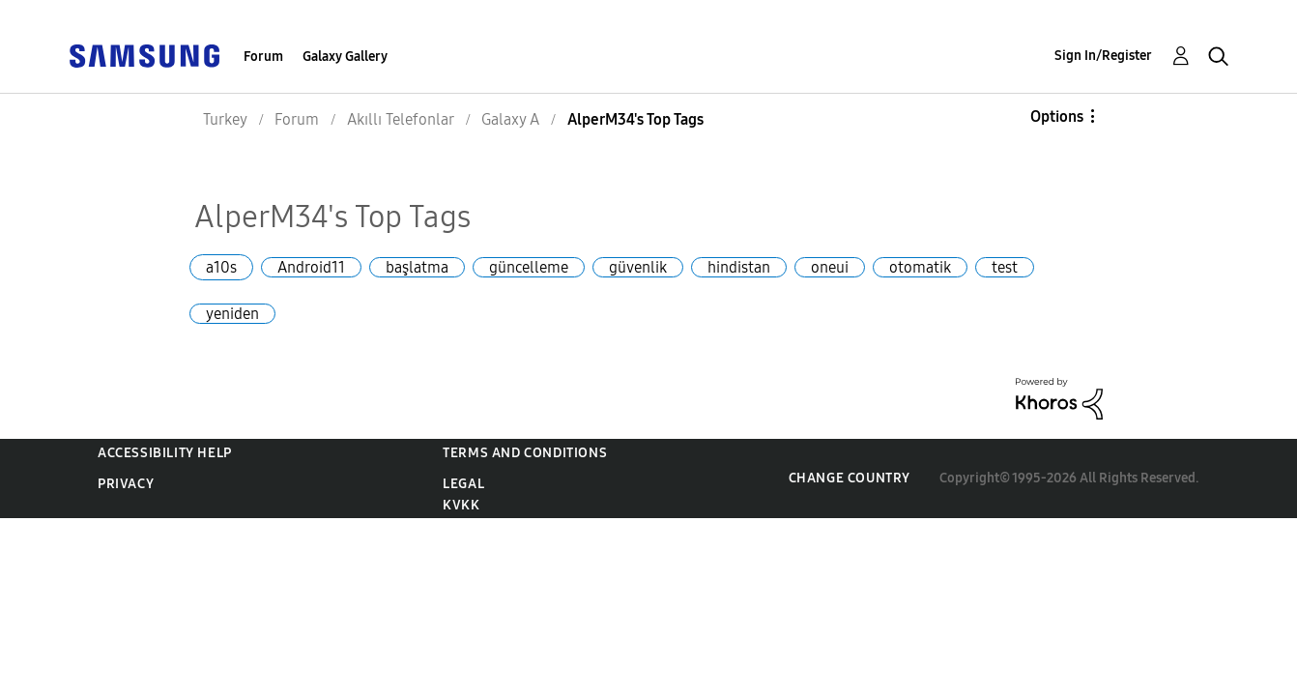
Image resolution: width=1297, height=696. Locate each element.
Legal (463, 484)
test (1005, 267)
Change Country (849, 478)
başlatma (417, 267)
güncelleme (528, 267)
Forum (263, 56)
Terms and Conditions (525, 453)
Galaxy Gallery (345, 56)
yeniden (232, 313)
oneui (830, 267)
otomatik (920, 267)
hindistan (738, 267)
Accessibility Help (165, 453)
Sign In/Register (1103, 55)
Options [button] (1056, 116)
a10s (221, 267)
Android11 (311, 267)
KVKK (461, 505)
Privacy (126, 484)
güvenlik (638, 267)
